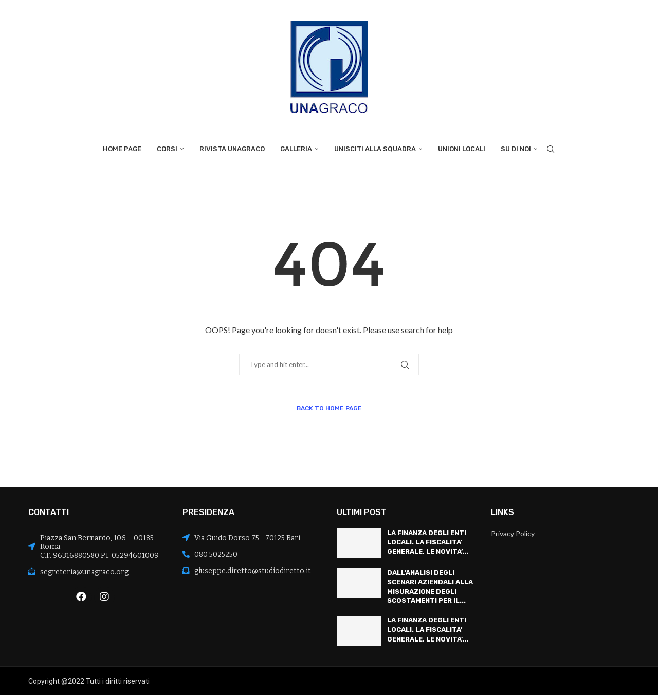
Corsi (167, 149)
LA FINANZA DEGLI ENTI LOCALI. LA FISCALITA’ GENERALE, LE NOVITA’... (427, 542)
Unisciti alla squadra (375, 149)
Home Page (122, 149)
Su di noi (516, 149)
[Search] (550, 149)
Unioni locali (461, 149)
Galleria (296, 149)
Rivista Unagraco (232, 149)
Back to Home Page (329, 408)
